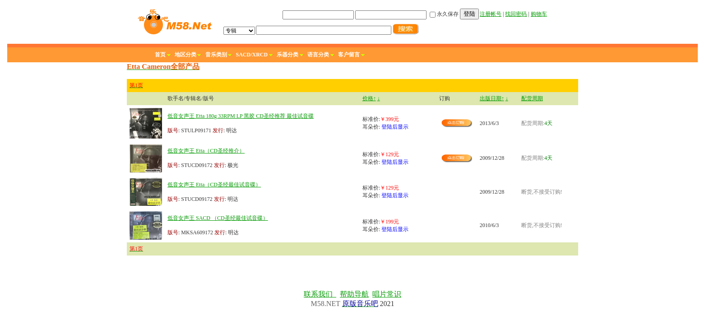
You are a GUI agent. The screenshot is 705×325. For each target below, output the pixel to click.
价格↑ (369, 98)
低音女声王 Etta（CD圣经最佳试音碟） (214, 184)
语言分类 (318, 54)
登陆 (469, 13)
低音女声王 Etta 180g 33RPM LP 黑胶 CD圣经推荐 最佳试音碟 (240, 116)
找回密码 (516, 14)
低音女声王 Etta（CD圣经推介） (206, 151)
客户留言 (349, 54)
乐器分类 (287, 54)
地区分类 (185, 54)
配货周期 (532, 98)
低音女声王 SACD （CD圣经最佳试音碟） (217, 218)
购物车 (539, 14)
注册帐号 (490, 14)
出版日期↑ (492, 98)
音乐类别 (216, 54)
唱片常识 (386, 294)
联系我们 (320, 294)
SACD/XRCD (252, 54)
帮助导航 (354, 294)
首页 (160, 54)
